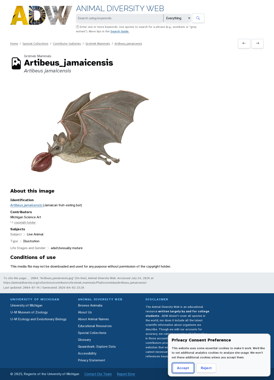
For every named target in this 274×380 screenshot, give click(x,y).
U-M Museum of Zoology (29, 312)
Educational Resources (95, 326)
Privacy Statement (91, 360)
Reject (206, 368)
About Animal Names (93, 319)
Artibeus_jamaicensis (128, 43)
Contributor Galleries (67, 43)
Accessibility (87, 353)
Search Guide (119, 31)
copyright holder (23, 222)
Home (14, 43)
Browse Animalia (90, 305)
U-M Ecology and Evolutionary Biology (38, 319)
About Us (85, 312)
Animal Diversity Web (120, 8)
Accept (183, 368)
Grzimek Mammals (97, 43)
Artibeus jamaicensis (26, 205)
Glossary (84, 339)
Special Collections (35, 43)
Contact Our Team (98, 374)
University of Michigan (26, 305)
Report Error (126, 374)
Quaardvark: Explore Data (97, 346)
